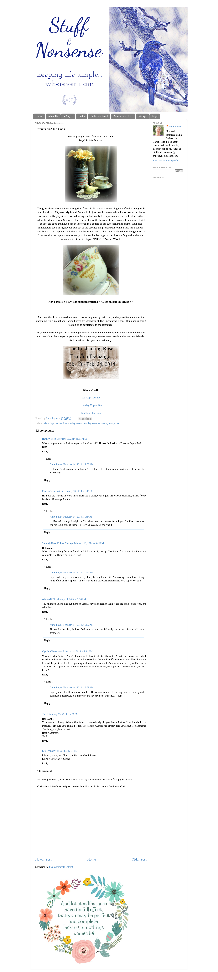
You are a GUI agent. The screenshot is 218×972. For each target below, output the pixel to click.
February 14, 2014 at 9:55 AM (78, 572)
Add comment (44, 771)
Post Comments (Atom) (61, 867)
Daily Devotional (99, 116)
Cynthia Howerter (52, 651)
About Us (53, 116)
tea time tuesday (67, 423)
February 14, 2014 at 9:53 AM (78, 464)
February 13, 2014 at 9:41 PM (89, 543)
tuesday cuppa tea (110, 423)
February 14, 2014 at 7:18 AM (71, 599)
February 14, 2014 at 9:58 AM (78, 687)
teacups (96, 423)
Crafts (82, 116)
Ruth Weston (49, 438)
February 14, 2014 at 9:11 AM (77, 651)
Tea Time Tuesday (91, 412)
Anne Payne (56, 464)
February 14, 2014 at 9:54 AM (78, 516)
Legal (155, 116)
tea (56, 423)
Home (39, 116)
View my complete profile (166, 160)
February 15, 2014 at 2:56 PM (63, 714)
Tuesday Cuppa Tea (91, 405)
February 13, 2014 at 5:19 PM (78, 491)
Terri (45, 714)
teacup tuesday (83, 423)
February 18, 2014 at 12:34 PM (62, 750)
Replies (50, 458)
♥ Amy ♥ (68, 116)
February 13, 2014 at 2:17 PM (72, 438)
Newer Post (43, 859)
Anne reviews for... (122, 116)
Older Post (139, 859)
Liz (44, 750)
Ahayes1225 (48, 599)
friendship (48, 423)
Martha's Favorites (52, 491)
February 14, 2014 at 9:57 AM (78, 624)
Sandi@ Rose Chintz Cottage (57, 543)
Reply (45, 451)
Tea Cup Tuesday (90, 397)
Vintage (142, 116)
